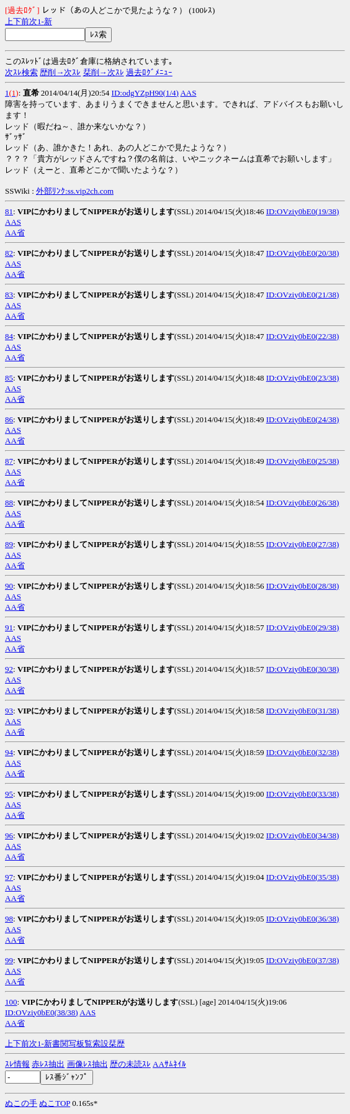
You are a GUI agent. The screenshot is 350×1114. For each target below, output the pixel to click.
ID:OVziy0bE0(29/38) (302, 627)
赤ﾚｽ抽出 (48, 1064)
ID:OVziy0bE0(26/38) (302, 502)
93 (9, 710)
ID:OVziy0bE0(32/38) (302, 752)
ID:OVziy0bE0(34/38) (302, 835)
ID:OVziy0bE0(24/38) (302, 419)
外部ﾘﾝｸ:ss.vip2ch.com (75, 191)
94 (9, 752)
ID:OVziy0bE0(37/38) (302, 960)
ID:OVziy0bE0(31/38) (302, 710)
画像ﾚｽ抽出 (87, 1064)
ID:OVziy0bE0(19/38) (302, 211)
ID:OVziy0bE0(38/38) (41, 1012)
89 (9, 544)
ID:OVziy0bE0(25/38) (302, 461)
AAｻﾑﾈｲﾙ (169, 1064)
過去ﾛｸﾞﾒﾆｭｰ (149, 72)
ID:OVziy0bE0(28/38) (302, 586)
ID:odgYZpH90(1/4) (145, 92)
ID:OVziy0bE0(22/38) (302, 336)
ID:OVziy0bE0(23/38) (302, 378)
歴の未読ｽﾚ (130, 1064)
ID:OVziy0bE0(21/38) (302, 294)
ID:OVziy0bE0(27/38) (302, 544)
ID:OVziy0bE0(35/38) (302, 877)
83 (9, 294)
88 (9, 502)
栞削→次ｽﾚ (103, 72)
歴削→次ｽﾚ (60, 72)
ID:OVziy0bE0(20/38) (302, 253)
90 (9, 586)
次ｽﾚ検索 (21, 72)
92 (9, 669)
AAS (188, 92)
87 (9, 461)
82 (9, 253)
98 (9, 918)
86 (9, 419)
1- (40, 21)
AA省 (15, 232)
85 (9, 378)
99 (9, 960)
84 (9, 336)
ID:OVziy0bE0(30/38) (302, 669)
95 (9, 794)
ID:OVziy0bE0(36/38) (302, 918)
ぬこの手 (21, 1103)
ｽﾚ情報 (17, 1064)
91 (9, 627)
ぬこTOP (54, 1103)
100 (11, 1002)
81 (9, 211)
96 (9, 835)
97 (9, 877)
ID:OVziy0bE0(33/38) (302, 794)
